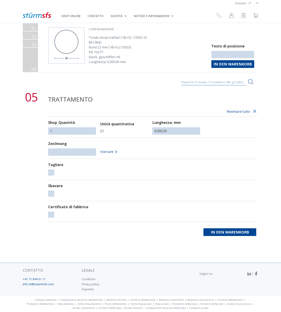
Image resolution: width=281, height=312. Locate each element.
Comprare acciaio (199, 307)
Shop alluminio (66, 303)
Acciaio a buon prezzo (239, 303)
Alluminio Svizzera (116, 299)
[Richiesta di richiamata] (219, 16)
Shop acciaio (162, 303)
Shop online (71, 16)
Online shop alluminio (89, 303)
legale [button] (88, 270)
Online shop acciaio (141, 303)
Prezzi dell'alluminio (116, 303)
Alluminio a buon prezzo (200, 299)
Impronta (88, 289)
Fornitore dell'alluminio (143, 299)
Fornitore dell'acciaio (211, 303)
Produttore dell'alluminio (40, 303)
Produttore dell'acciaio (184, 303)
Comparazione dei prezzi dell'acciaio (166, 307)
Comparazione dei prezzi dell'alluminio (81, 299)
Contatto (96, 16)
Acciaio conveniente (84, 307)
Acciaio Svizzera (133, 307)
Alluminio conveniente (171, 299)
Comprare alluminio (46, 299)
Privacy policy (90, 284)
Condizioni (88, 279)
